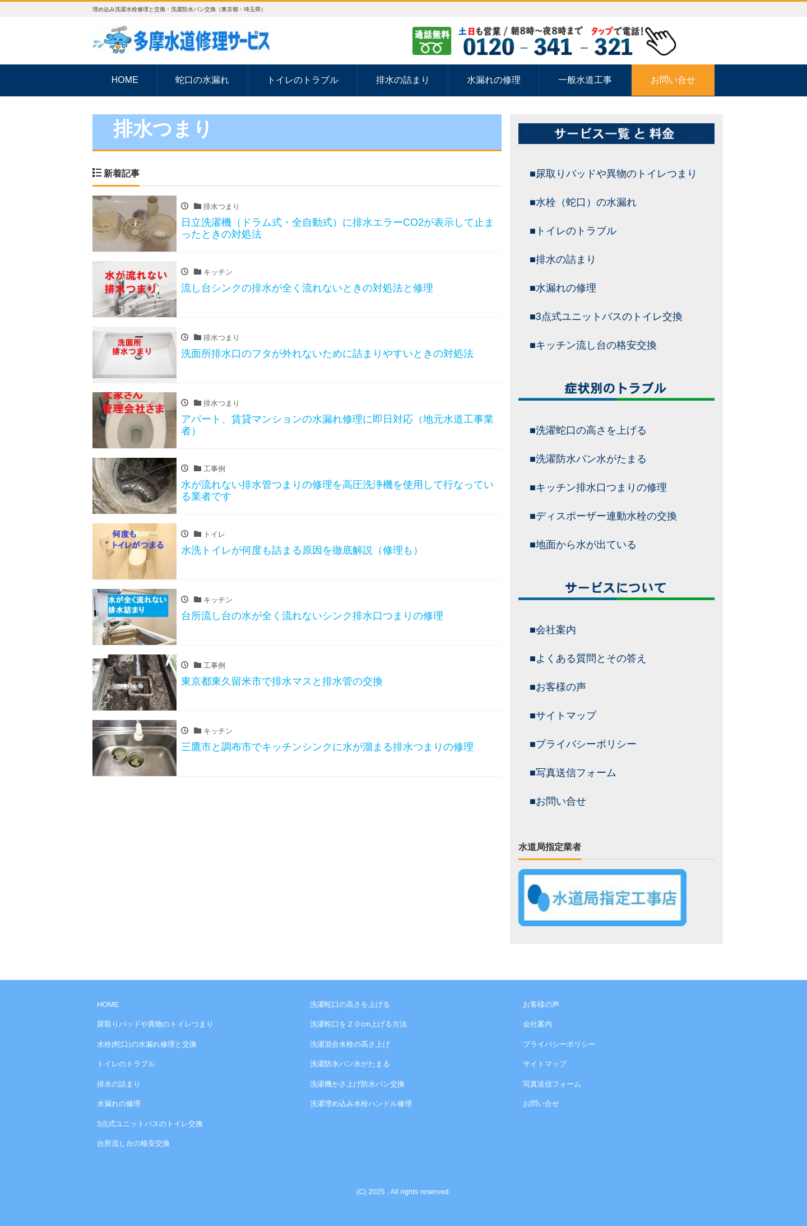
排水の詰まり (403, 80)
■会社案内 (553, 629)
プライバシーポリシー (559, 1044)
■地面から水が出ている (583, 544)
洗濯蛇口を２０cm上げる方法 (358, 1024)
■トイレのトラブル (573, 230)
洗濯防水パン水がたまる (350, 1064)
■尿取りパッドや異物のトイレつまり (613, 173)
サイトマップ (545, 1064)
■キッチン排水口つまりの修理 (598, 487)
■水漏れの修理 (563, 288)
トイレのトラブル (302, 80)
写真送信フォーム (552, 1084)
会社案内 (537, 1024)
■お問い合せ (558, 801)
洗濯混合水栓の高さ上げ (350, 1044)
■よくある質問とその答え (588, 658)
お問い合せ (673, 80)
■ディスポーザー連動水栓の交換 (603, 516)
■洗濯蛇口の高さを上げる (588, 430)
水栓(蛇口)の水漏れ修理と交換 (147, 1044)
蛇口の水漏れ (202, 80)
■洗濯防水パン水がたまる (588, 459)
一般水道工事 (585, 80)
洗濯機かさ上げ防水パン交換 (357, 1084)
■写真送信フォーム (573, 772)
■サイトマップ (563, 715)
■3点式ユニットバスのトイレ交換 (606, 316)
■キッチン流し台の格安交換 (593, 345)
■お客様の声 (558, 687)
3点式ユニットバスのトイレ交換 (150, 1124)
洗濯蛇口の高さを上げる (350, 1004)
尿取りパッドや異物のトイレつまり (155, 1024)
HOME (125, 80)
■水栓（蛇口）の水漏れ (583, 202)
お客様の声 (541, 1004)
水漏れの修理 (494, 80)
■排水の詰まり (563, 259)
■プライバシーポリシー (583, 744)
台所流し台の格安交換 (133, 1143)
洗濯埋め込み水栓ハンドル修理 (361, 1103)
